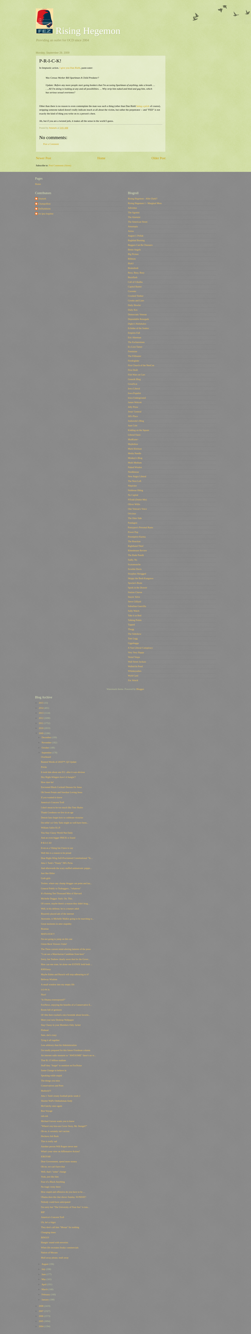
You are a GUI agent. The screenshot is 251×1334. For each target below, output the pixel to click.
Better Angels (134, 249)
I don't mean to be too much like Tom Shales (62, 807)
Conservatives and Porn (52, 1085)
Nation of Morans (49, 1252)
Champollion (44, 203)
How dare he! (47, 782)
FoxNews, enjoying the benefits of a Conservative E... (66, 1005)
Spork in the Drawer (137, 587)
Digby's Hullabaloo (137, 323)
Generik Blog (134, 379)
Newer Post (43, 158)
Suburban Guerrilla (137, 606)
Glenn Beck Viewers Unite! (54, 944)
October (45, 747)
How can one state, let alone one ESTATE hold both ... (66, 964)
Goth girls (45, 878)
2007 (41, 1311)
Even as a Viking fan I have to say (57, 848)
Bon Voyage (47, 1111)
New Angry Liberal (137, 476)
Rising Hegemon (78, 30)
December (46, 737)
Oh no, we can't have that (53, 1166)
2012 (41, 718)
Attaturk (42, 198)
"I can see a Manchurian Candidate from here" (63, 954)
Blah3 (131, 263)
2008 (41, 1306)
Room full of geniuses (51, 1010)
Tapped (131, 624)
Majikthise (133, 444)
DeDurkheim (44, 208)
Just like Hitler (48, 873)
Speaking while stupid (51, 1075)
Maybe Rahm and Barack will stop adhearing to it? (65, 974)
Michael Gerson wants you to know (58, 1121)
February (46, 1294)
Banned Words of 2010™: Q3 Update (59, 762)
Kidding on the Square (138, 430)
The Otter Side (135, 518)
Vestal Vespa (134, 657)
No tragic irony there (51, 1186)
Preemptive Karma (137, 536)
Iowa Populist (134, 393)
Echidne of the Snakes (138, 328)
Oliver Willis (134, 504)
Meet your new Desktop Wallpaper (57, 1020)
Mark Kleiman (135, 448)
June (43, 1274)
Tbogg (131, 629)
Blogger (140, 689)
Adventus (132, 208)
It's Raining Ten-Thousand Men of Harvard (61, 893)
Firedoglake (133, 360)
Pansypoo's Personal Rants (140, 527)
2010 (41, 728)
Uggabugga (133, 643)
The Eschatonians (136, 342)
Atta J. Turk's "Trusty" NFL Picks (57, 863)
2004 (41, 1326)
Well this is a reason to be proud (56, 853)
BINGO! (45, 1237)
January (45, 1299)
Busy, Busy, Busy (136, 272)
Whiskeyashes (134, 671)
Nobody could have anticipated (55, 1202)
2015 (41, 703)
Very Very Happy (136, 652)
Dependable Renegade (138, 319)
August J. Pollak (135, 235)
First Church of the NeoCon (141, 365)
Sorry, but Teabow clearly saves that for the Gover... (65, 959)
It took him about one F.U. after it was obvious (63, 772)
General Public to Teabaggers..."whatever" (61, 888)
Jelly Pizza (133, 407)
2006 (41, 1316)
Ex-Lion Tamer (135, 347)
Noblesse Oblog (135, 490)
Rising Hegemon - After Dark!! (143, 198)
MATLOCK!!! (48, 934)
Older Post (158, 158)
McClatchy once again (51, 1106)
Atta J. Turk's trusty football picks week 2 (60, 1096)
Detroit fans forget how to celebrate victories (62, 817)
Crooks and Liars (136, 300)
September (46, 752)
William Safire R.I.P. (51, 827)
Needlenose (133, 472)
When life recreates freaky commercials (60, 1247)
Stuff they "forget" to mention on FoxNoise (61, 1065)
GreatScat (132, 384)
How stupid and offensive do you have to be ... (63, 1192)
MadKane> (133, 439)
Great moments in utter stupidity (56, 924)
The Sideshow (134, 634)
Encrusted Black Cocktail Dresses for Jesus (61, 787)
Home (101, 158)
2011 (41, 723)
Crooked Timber (135, 296)
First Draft (133, 370)
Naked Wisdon (135, 467)
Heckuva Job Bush (50, 1136)
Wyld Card (133, 675)
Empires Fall (134, 333)
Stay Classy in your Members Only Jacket (61, 1025)
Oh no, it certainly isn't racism (55, 1131)
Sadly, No (132, 560)
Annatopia (133, 226)
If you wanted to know (51, 797)
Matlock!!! (46, 1090)
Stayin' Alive (134, 597)
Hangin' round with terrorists (54, 1242)
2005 (41, 1321)
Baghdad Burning (136, 240)
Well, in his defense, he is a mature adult (60, 908)
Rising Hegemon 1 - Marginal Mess (145, 203)
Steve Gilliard (134, 601)
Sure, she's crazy (49, 1035)
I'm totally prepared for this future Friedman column (65, 1050)
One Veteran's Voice (137, 509)
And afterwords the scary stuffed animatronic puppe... (66, 868)
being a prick (143, 106)
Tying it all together (50, 1040)
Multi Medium (135, 462)
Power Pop (133, 532)
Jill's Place (133, 416)
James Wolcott (135, 402)
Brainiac (45, 929)
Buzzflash (132, 277)
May (43, 1279)
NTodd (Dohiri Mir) (137, 499)
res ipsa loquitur (45, 213)
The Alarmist (134, 217)
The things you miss (50, 1080)
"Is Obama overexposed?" (53, 999)
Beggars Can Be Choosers (140, 245)
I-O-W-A (45, 989)
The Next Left (134, 481)
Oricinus (132, 513)
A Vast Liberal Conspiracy (140, 648)
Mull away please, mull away (55, 1257)
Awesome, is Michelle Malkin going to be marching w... (67, 918)
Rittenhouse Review (137, 550)
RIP (43, 1212)
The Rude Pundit (136, 555)
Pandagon (132, 523)
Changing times (48, 1232)
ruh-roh (44, 1116)
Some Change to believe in (53, 1070)
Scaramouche (134, 564)
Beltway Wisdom (49, 979)
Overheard (46, 757)
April (44, 1284)
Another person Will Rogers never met (59, 1146)
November (46, 742)
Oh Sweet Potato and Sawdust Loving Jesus (61, 792)
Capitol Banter (135, 286)
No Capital (133, 495)
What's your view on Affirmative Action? (60, 1151)
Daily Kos (133, 310)
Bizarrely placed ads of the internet (57, 913)
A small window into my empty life (57, 984)
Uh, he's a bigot (48, 1222)
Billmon (132, 258)
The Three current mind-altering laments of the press (66, 949)
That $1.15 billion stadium (53, 1060)
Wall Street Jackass (137, 661)
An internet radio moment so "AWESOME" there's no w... (68, 1055)
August (45, 1264)
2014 (41, 708)
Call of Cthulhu (135, 282)
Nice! (43, 994)
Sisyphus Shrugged (137, 573)
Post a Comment (51, 144)
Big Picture (133, 254)
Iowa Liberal (134, 388)
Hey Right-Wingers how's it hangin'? (58, 777)
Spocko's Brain (135, 583)
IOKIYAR (46, 1156)
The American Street (137, 222)
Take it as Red (134, 615)
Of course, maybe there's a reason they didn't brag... (65, 903)
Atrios (131, 231)
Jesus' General (134, 411)
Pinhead (45, 1030)
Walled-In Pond (135, 666)
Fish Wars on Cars (136, 374)
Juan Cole (132, 425)
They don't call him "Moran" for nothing (60, 1227)
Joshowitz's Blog (136, 421)
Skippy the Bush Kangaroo (140, 578)
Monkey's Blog (135, 458)
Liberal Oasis (134, 435)
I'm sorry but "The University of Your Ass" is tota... (65, 1207)
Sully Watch (133, 611)
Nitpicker (132, 485)
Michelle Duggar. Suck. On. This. (57, 898)
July (43, 1269)
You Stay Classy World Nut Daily (57, 833)
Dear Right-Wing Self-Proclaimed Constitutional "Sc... (67, 858)
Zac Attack (133, 680)
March (44, 1289)
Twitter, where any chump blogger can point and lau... (66, 883)
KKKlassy (46, 969)
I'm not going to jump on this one (56, 939)
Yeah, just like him (50, 1176)
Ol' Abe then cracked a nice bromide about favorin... (65, 1015)
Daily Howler (134, 305)
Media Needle (134, 453)
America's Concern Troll (52, 802)
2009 (41, 733)
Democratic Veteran (137, 314)
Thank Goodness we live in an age (57, 812)
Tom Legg (133, 638)
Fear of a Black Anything (53, 1182)
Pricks (44, 767)
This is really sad (49, 1141)
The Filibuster (134, 356)
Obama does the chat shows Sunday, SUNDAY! (63, 1197)
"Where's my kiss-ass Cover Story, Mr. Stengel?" (64, 1126)
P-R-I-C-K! (46, 843)
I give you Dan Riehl (70, 67)
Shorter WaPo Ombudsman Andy (56, 1101)
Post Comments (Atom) (60, 165)
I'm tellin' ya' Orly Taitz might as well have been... (64, 822)
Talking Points (135, 620)
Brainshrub (133, 268)
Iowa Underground (137, 398)
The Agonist (133, 212)
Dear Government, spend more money (59, 1161)
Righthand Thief (135, 546)
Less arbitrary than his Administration (59, 1045)
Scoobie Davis (135, 569)
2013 (41, 713)
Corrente (132, 291)
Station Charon (135, 592)
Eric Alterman (134, 337)
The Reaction (134, 541)
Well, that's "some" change (53, 1171)
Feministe (132, 351)
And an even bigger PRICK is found (58, 837)
